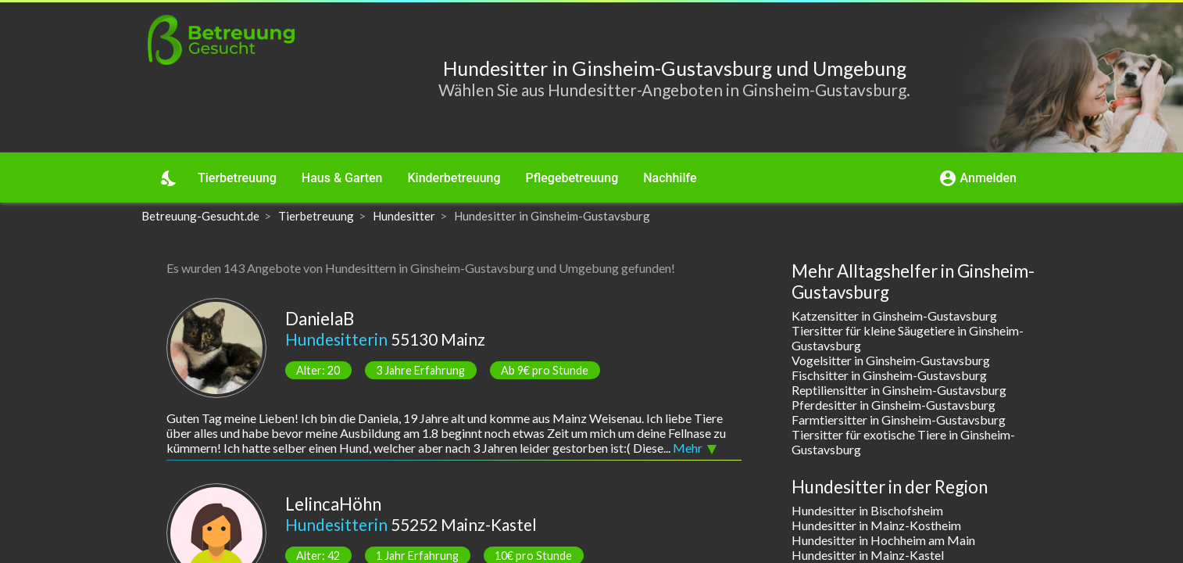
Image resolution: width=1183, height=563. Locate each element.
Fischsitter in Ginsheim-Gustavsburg (889, 375)
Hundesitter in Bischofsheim (867, 510)
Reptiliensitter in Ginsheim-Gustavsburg (899, 389)
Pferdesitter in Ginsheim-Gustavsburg (893, 404)
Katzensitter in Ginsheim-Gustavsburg (894, 315)
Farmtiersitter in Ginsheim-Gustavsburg (899, 419)
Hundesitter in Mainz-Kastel (868, 554)
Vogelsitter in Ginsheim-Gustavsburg (891, 360)
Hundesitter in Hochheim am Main (883, 540)
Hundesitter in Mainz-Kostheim (876, 525)
